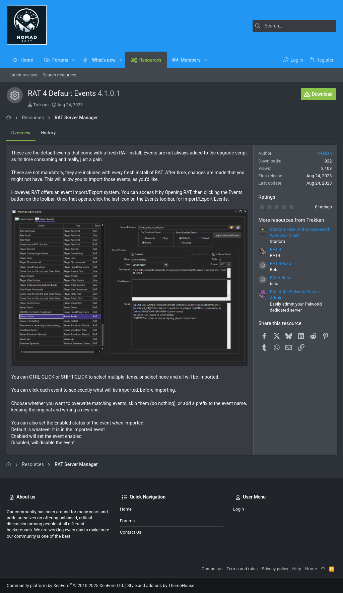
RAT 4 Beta (279, 263)
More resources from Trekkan (291, 220)
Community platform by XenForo (65, 584)
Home (126, 508)
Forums (127, 519)
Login (238, 508)
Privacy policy (275, 568)
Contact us (130, 531)
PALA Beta (279, 277)
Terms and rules (242, 568)
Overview (21, 132)
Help (296, 568)
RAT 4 (275, 249)
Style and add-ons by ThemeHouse (160, 584)
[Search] (294, 26)
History (48, 132)
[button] (73, 60)
